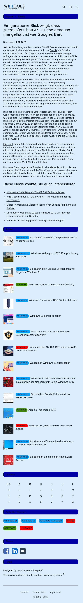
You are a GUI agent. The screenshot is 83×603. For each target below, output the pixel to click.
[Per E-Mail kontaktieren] (23, 551)
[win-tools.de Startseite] (14, 7)
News (21, 16)
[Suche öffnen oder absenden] (63, 7)
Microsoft (8, 144)
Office (70, 521)
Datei (26, 118)
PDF (20, 118)
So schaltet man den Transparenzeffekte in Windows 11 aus (46, 239)
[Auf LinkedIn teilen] (15, 551)
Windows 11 (10, 521)
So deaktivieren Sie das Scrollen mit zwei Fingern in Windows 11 (45, 271)
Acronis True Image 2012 (42, 410)
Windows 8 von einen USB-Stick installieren (53, 300)
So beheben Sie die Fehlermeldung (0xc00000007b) (43, 396)
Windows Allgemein (51, 521)
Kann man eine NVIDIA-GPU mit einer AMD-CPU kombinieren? (46, 349)
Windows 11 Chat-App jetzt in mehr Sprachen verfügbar (35, 221)
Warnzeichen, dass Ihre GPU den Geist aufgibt (44, 427)
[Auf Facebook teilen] (6, 551)
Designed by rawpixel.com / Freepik (21, 570)
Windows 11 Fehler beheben (45, 316)
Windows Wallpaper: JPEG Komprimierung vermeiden (47, 255)
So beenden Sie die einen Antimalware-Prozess (44, 458)
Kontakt (25, 592)
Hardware (26, 528)
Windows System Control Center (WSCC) (51, 284)
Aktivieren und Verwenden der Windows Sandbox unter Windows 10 (45, 443)
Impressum (55, 592)
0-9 (9, 484)
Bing (62, 82)
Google (53, 50)
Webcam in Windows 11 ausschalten (50, 363)
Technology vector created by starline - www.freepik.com (32, 575)
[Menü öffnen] (76, 7)
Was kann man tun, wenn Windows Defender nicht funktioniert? (43, 333)
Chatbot (25, 74)
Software (9, 528)
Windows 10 (28, 521)
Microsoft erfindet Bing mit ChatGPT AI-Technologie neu (36, 192)
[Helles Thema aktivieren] (71, 7)
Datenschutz (39, 592)
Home (9, 16)
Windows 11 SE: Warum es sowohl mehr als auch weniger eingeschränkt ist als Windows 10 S (46, 380)
